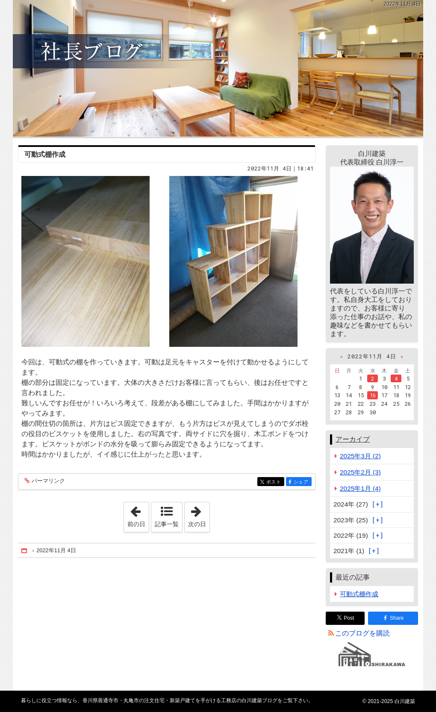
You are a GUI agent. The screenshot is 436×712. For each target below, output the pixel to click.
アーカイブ (353, 439)
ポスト (274, 482)
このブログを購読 (362, 633)
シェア (302, 482)
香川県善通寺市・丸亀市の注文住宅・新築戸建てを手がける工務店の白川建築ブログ (218, 68)
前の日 (138, 514)
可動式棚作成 (44, 154)
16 (373, 395)
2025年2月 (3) (360, 472)
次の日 (198, 514)
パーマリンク (47, 481)
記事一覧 (167, 524)
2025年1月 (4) (360, 488)
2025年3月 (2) (360, 456)
